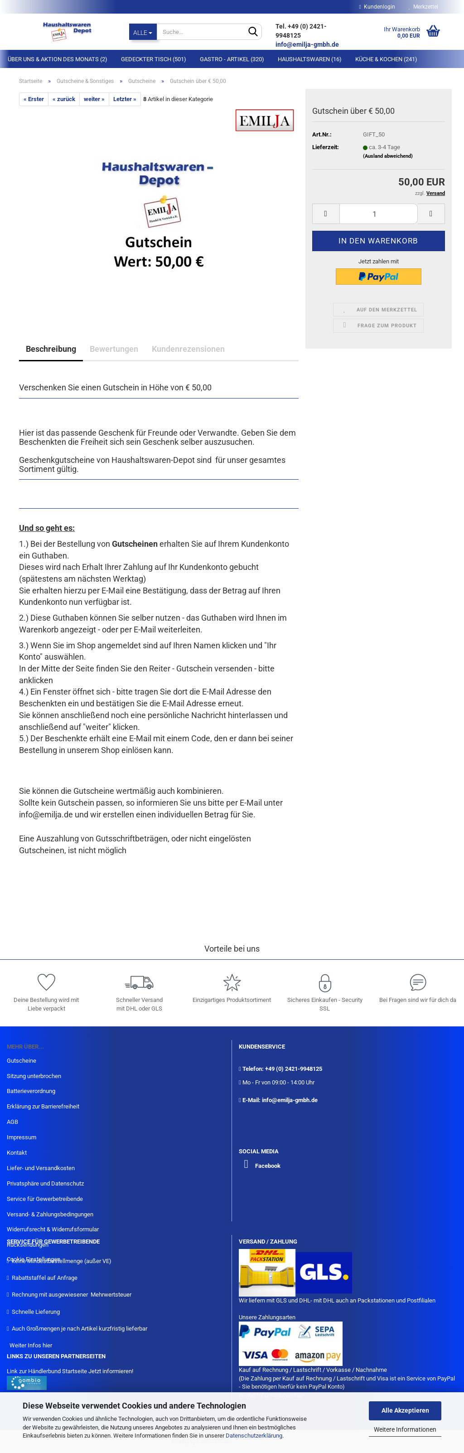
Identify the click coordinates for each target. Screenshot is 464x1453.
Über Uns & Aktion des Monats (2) (57, 59)
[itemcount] (378, 214)
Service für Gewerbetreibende (45, 1198)
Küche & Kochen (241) (386, 59)
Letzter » (124, 99)
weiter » (94, 99)
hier (47, 1345)
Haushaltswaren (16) (310, 59)
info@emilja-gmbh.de (308, 44)
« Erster (34, 99)
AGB (12, 1121)
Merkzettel (423, 7)
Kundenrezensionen (188, 349)
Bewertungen (114, 349)
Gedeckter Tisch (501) (153, 59)
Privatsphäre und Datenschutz (45, 1183)
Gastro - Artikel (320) (232, 59)
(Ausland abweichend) (388, 156)
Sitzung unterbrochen (34, 1076)
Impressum (21, 1137)
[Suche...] (143, 32)
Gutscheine (21, 1060)
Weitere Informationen (405, 1429)
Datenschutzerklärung (254, 1435)
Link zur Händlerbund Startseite (47, 1371)
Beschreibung (51, 349)
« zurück (64, 99)
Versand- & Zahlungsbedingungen (50, 1214)
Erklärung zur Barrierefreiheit (43, 1106)
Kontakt (17, 1152)
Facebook (267, 1165)
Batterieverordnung (31, 1091)
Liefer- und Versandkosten (41, 1168)
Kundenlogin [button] (377, 7)
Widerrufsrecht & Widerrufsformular (53, 1229)
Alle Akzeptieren (405, 1410)
